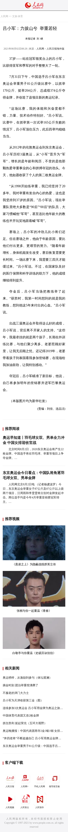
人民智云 (25, 801)
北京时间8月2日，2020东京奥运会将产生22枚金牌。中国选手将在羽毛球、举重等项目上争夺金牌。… (33, 453)
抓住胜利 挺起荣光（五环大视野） (25, 723)
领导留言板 (54, 780)
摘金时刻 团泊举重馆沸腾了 (20, 685)
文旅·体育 (17, 16)
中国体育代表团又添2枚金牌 (21, 715)
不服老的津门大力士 (16, 692)
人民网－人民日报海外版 (50, 48)
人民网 (4, 16)
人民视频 (10, 801)
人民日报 (10, 780)
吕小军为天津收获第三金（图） (23, 700)
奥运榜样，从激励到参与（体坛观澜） (27, 677)
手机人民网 (40, 780)
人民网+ (25, 780)
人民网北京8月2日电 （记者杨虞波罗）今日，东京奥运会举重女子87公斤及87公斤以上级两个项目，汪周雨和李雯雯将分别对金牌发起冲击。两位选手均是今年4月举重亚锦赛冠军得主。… (33, 493)
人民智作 (40, 801)
